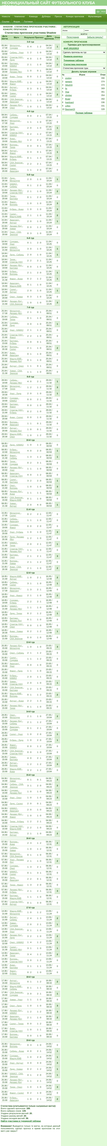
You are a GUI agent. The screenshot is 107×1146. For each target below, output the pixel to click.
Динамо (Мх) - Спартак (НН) (16, 191)
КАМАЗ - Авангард (14, 809)
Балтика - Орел (14, 556)
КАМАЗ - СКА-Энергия (16, 1075)
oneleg (68, 78)
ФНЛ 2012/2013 (71, 48)
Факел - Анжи (16, 279)
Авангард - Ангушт (15, 221)
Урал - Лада (15, 393)
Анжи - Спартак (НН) (16, 1029)
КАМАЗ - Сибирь (14, 185)
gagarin (68, 81)
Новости (6, 16)
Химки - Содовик (14, 924)
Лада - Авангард (14, 878)
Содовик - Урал (14, 242)
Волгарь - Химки (14, 562)
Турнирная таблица (74, 60)
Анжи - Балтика (14, 966)
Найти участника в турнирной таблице (21, 1121)
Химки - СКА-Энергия (16, 372)
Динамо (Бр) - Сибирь (16, 722)
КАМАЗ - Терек (14, 544)
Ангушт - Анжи (17, 701)
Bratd (67, 99)
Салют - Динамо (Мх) (16, 948)
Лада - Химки (16, 1069)
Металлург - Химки (15, 779)
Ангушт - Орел (17, 366)
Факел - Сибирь (13, 456)
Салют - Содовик (14, 659)
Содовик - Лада (14, 324)
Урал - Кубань (16, 532)
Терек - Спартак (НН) (16, 260)
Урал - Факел (16, 595)
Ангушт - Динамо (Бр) (16, 429)
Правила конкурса (73, 56)
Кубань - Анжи (17, 209)
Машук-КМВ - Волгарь (16, 694)
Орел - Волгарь (14, 486)
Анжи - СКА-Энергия (16, 568)
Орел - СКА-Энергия (16, 233)
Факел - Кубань (13, 972)
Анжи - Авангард (14, 354)
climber (68, 95)
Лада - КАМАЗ (16, 445)
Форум (17, 21)
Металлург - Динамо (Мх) (16, 312)
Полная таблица (84, 113)
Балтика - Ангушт (14, 833)
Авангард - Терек (15, 954)
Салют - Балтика (14, 480)
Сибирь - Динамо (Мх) (16, 381)
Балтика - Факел (14, 405)
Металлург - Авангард (15, 589)
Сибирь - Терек (14, 318)
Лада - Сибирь (17, 255)
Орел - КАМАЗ (17, 942)
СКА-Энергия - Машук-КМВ (17, 498)
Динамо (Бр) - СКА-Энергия (16, 302)
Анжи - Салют (16, 417)
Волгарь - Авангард (14, 423)
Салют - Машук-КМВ (15, 215)
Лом (67, 92)
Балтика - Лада (14, 128)
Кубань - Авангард (14, 1099)
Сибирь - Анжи (17, 1051)
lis (66, 88)
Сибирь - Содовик (14, 116)
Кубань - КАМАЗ (14, 676)
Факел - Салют (17, 1093)
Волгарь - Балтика (14, 1035)
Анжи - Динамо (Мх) (16, 139)
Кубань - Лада (16, 740)
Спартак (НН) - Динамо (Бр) (17, 550)
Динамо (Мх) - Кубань (16, 890)
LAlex (67, 106)
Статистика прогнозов (75, 64)
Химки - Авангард (14, 169)
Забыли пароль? (95, 37)
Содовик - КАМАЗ (14, 399)
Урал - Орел (16, 797)
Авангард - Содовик (15, 728)
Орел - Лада (16, 1006)
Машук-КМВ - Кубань (16, 157)
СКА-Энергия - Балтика (17, 688)
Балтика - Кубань (14, 342)
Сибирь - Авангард (14, 520)
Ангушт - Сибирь (14, 918)
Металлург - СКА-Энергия (16, 855)
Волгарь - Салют (14, 348)
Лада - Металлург (15, 179)
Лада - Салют (16, 803)
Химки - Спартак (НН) (16, 682)
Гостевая (28, 21)
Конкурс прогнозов (75, 16)
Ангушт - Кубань (14, 88)
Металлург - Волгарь (15, 1045)
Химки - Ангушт (13, 504)
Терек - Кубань (17, 821)
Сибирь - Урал (17, 52)
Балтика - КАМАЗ (14, 64)
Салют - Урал (16, 734)
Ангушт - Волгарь (14, 764)
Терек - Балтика (14, 197)
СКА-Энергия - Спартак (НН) (17, 752)
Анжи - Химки (16, 631)
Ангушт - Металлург (15, 981)
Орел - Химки (16, 297)
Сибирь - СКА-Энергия (17, 785)
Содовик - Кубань (14, 601)
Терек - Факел (16, 885)
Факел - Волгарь (14, 203)
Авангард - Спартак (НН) (16, 474)
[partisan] (69, 102)
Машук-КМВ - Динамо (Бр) (16, 360)
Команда (33, 16)
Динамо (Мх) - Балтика (16, 266)
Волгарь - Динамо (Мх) (16, 70)
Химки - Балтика (14, 758)
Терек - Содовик (14, 462)
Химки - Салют (13, 94)
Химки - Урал (16, 999)
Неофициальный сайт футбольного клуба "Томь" (48, 5)
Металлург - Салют (15, 514)
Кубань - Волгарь (14, 272)
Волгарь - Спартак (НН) (16, 960)
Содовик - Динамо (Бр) (16, 791)
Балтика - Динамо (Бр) (16, 619)
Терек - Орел (16, 1087)
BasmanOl (70, 109)
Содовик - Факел (14, 526)
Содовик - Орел (14, 867)
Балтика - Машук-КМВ (15, 896)
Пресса (58, 16)
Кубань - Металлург (15, 450)
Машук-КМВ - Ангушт (16, 577)
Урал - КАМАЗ (16, 330)
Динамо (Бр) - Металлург (16, 646)
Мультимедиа (94, 16)
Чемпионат (19, 16)
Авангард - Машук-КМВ (15, 284)
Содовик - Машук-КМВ (15, 1057)
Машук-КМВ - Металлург (16, 912)
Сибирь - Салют (14, 583)
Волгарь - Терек (14, 146)
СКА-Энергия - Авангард (17, 100)
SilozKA (69, 85)
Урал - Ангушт (16, 1063)
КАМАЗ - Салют (14, 873)
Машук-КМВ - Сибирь (16, 987)
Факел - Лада (16, 671)
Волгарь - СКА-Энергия (16, 637)
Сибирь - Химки (14, 848)
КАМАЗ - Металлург (15, 248)
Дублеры (46, 16)
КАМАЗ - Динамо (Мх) (16, 607)
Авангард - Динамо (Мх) (16, 1017)
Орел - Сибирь (17, 653)
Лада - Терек (16, 613)
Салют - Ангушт (13, 290)
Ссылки (5, 21)
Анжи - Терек (16, 76)
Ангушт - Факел (14, 151)
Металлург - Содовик (15, 46)
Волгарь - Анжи (14, 843)
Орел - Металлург (15, 716)
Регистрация (73, 37)
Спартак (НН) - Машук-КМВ (17, 827)
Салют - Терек (17, 1023)
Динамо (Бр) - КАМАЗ (16, 1011)
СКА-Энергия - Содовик (17, 993)
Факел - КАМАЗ (13, 746)
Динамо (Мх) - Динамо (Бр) (16, 1081)
